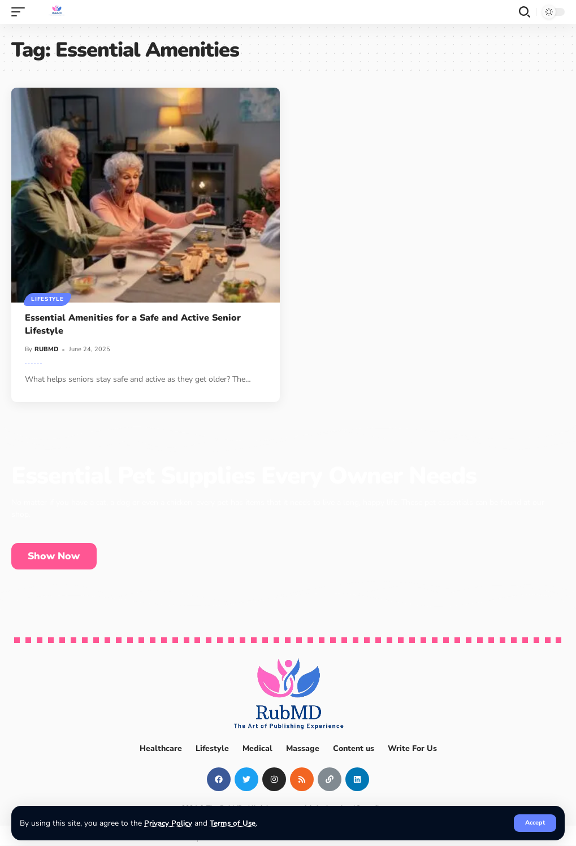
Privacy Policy (168, 823)
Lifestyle (48, 299)
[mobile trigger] (21, 12)
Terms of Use (233, 823)
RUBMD (46, 349)
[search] (524, 12)
